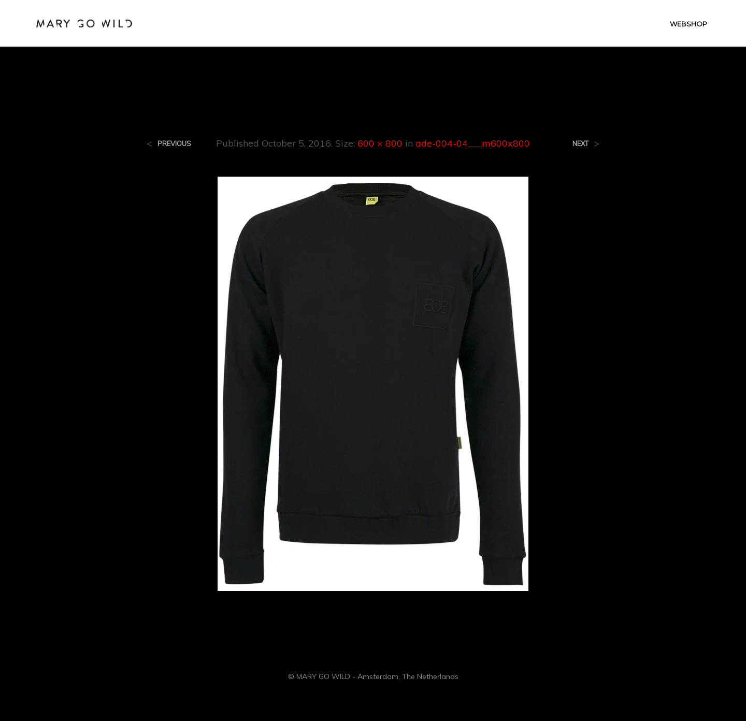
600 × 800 (380, 143)
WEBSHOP (688, 24)
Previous (174, 143)
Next (580, 143)
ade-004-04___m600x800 (472, 143)
